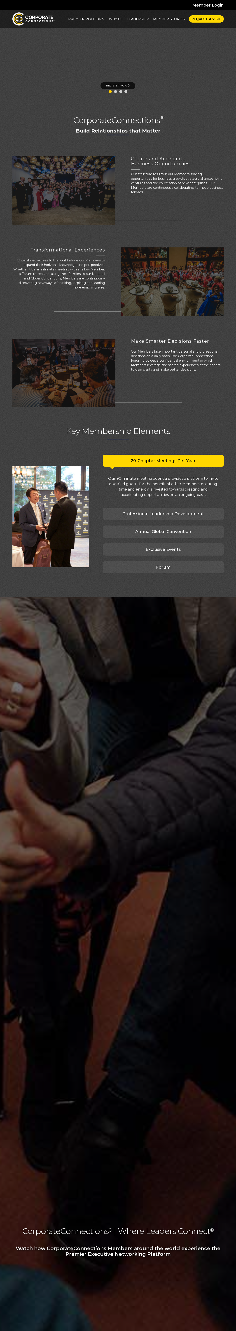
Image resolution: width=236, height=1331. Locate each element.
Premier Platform (86, 19)
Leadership (138, 19)
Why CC (116, 19)
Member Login (208, 5)
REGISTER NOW (118, 85)
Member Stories (169, 19)
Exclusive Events (163, 549)
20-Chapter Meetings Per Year (163, 460)
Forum (163, 567)
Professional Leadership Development (163, 513)
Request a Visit (206, 19)
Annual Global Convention (163, 531)
